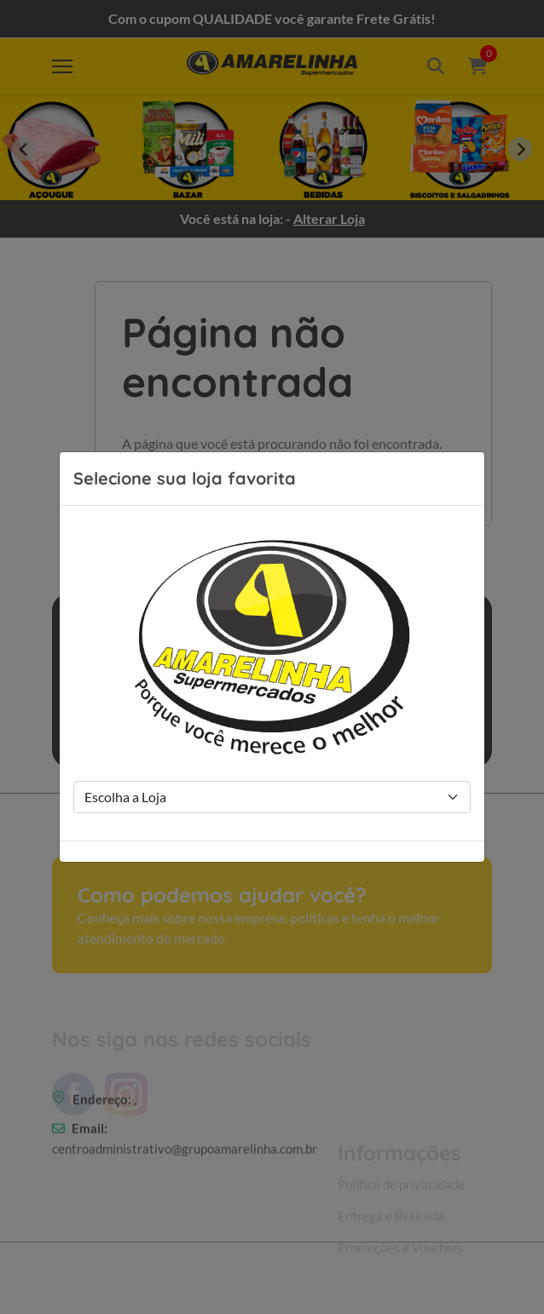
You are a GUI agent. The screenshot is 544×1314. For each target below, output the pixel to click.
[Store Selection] (272, 797)
